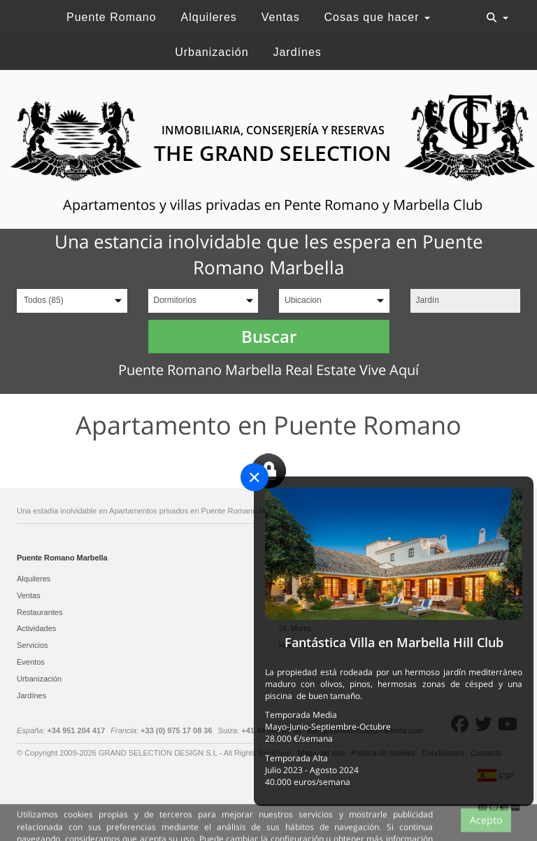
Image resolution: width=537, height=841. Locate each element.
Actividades (36, 628)
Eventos (31, 662)
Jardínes (297, 52)
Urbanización (211, 52)
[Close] (254, 477)
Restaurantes (39, 612)
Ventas (281, 17)
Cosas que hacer (377, 17)
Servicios (32, 645)
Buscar (268, 336)
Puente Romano (111, 17)
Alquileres (209, 17)
